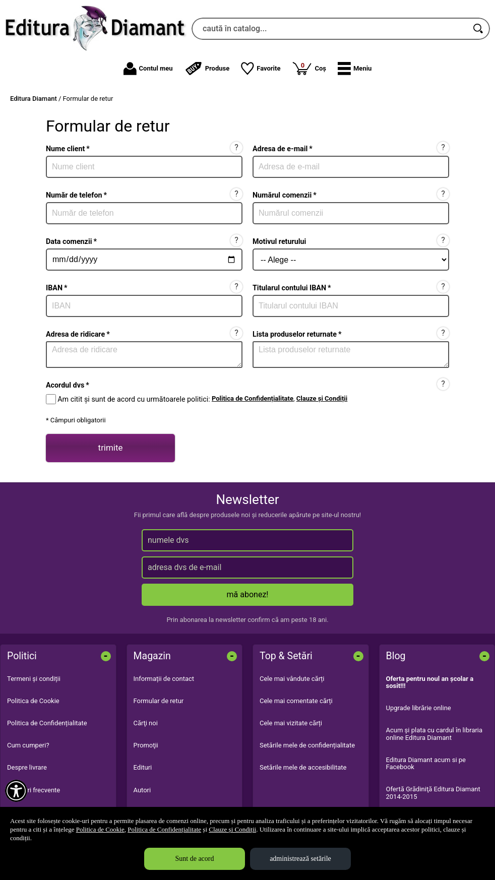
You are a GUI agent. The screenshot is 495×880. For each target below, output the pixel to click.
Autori (142, 790)
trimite (110, 448)
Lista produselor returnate (297, 334)
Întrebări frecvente (33, 790)
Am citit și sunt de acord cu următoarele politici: (133, 399)
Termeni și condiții (33, 678)
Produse (207, 68)
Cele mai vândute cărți (292, 678)
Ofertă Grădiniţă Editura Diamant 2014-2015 (433, 792)
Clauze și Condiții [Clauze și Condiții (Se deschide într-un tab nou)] (232, 829)
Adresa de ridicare (78, 334)
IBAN (57, 288)
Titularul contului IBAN (292, 288)
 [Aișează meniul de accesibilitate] (16, 791)
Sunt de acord (194, 858)
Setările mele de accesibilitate (303, 767)
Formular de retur (159, 701)
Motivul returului (279, 241)
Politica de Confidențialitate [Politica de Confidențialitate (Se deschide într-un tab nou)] (164, 829)
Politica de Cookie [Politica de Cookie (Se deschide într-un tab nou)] (100, 829)
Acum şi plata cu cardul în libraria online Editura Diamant (434, 733)
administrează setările (300, 858)
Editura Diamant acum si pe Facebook (426, 763)
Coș (309, 68)
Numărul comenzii (285, 195)
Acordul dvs (67, 385)
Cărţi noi (146, 723)
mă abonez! (248, 594)
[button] (355, 68)
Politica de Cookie (33, 701)
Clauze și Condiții (321, 398)
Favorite (260, 68)
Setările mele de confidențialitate (307, 745)
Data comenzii (71, 241)
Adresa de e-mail (283, 149)
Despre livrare (27, 767)
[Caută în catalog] (479, 29)
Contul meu (148, 68)
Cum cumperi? (28, 745)
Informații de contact (164, 678)
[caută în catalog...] (330, 29)
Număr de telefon (76, 195)
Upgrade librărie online (418, 708)
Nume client (68, 149)
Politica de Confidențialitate (252, 398)
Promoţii (146, 745)
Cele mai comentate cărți (296, 701)
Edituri (143, 767)
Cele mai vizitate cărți (291, 723)
